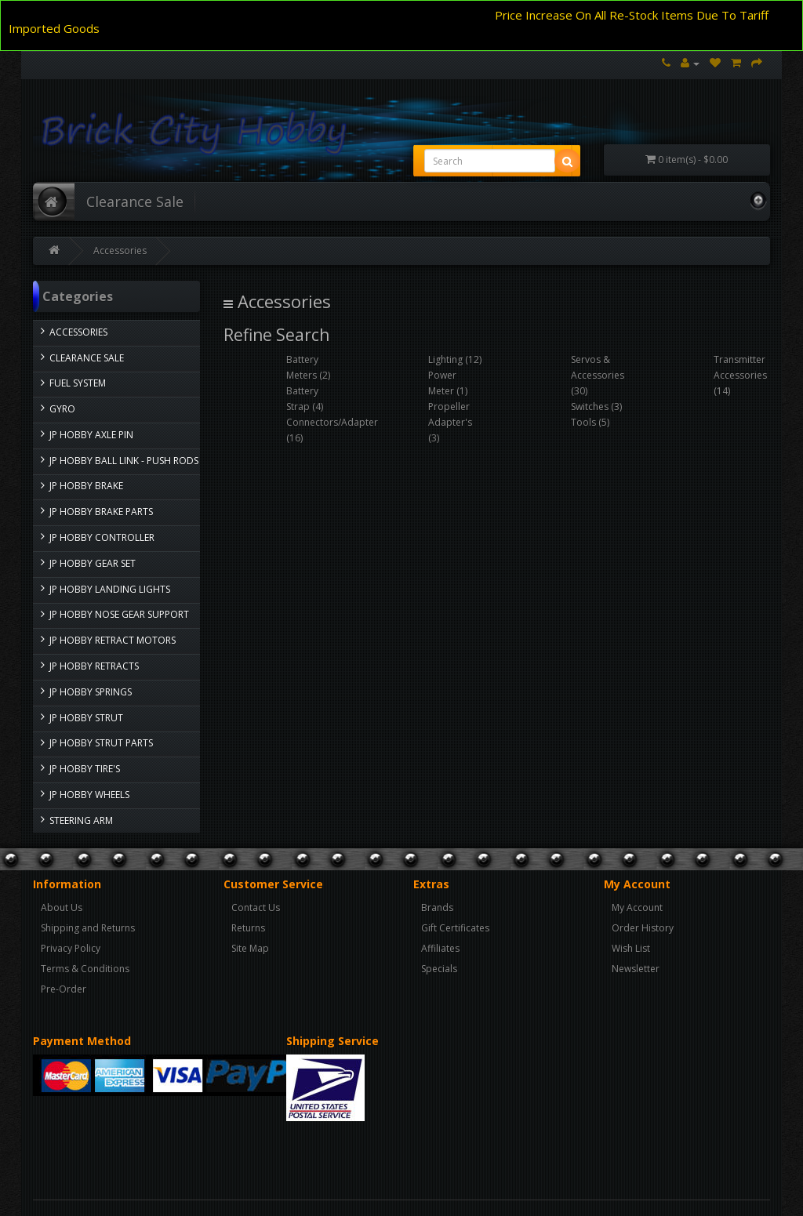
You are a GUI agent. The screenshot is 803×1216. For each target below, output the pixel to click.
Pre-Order (63, 989)
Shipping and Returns (88, 928)
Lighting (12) (454, 359)
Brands (437, 907)
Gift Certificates (455, 928)
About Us (61, 907)
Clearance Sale (134, 201)
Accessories (120, 250)
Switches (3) (596, 406)
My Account (637, 907)
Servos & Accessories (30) (597, 375)
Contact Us (255, 907)
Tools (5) (590, 422)
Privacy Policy (70, 948)
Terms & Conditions (85, 968)
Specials (439, 968)
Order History (643, 928)
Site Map (250, 948)
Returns (248, 928)
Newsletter (635, 968)
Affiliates (440, 948)
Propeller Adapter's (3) (450, 422)
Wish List (631, 948)
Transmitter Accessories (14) (740, 375)
